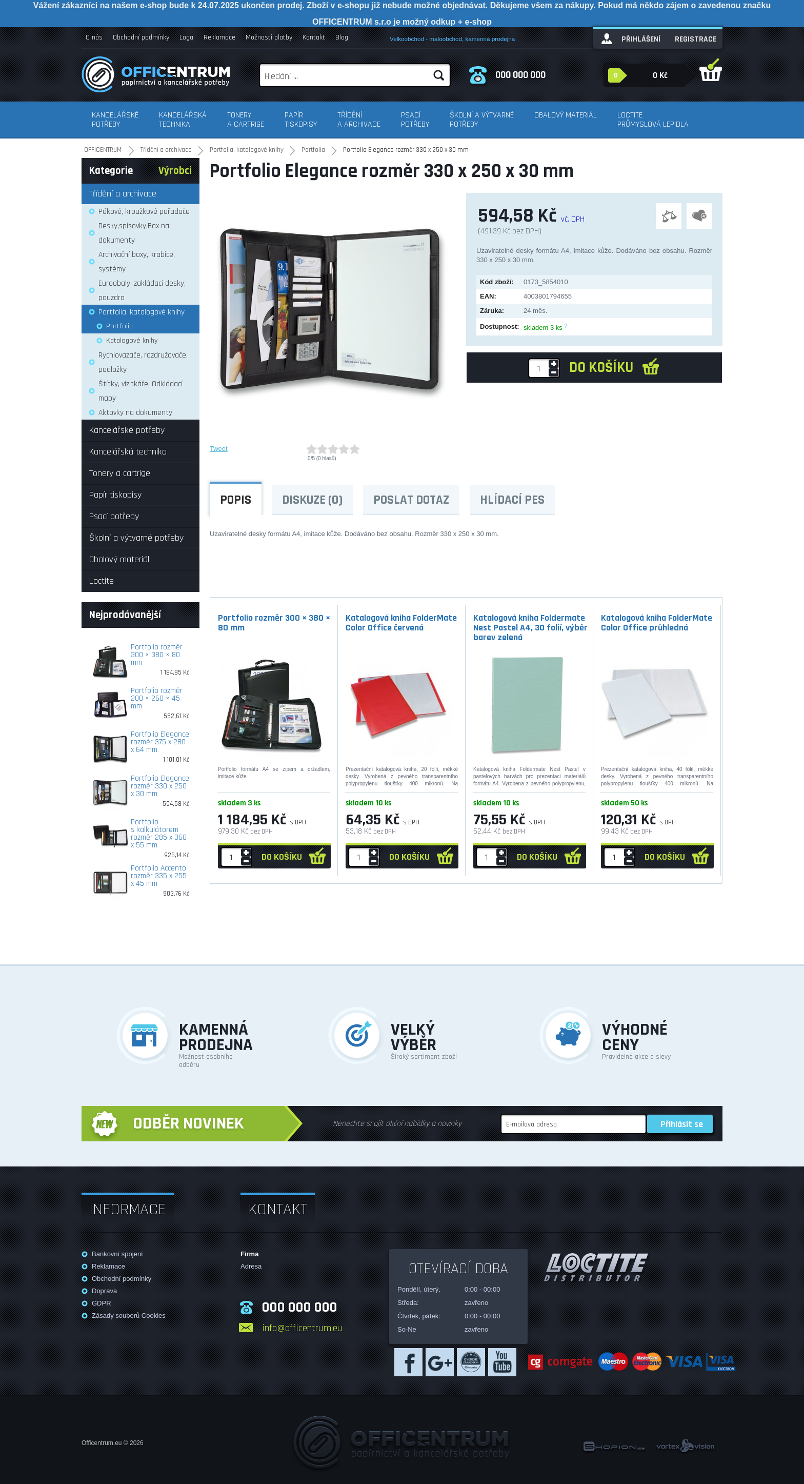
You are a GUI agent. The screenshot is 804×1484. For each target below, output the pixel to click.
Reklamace (219, 37)
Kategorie (111, 170)
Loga (186, 37)
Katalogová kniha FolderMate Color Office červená (401, 623)
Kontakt (314, 37)
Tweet (219, 448)
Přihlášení (640, 39)
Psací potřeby (415, 120)
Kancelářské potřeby (115, 120)
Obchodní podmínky (141, 37)
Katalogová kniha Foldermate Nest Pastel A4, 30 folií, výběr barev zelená (530, 627)
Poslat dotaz (411, 500)
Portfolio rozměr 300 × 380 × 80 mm (274, 623)
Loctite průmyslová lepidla (653, 120)
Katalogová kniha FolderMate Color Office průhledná (656, 623)
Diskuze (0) (312, 500)
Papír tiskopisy (301, 120)
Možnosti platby (269, 37)
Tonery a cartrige (245, 120)
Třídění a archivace (358, 120)
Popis (235, 500)
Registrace (695, 39)
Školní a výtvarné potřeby (482, 120)
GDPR (101, 1303)
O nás (94, 37)
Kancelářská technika (183, 120)
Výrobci (175, 170)
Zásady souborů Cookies (129, 1315)
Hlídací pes (512, 500)
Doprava (104, 1291)
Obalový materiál (565, 115)
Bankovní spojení (117, 1254)
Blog (341, 37)
